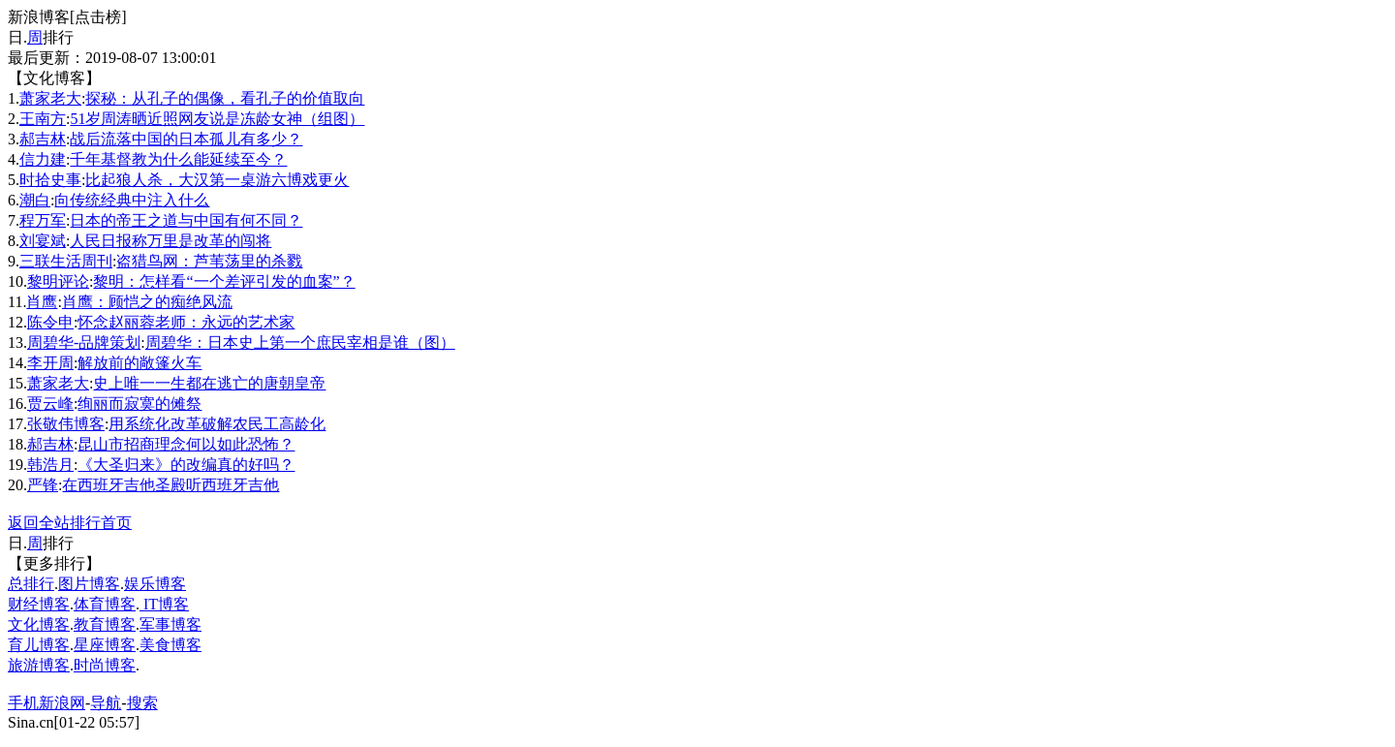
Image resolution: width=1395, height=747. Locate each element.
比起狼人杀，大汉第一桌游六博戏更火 (217, 179)
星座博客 (105, 645)
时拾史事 (50, 179)
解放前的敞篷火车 (140, 363)
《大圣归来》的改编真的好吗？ (186, 464)
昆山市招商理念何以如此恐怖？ (186, 444)
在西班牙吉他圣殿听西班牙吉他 (170, 485)
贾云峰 (50, 403)
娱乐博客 (155, 584)
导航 (105, 703)
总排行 (31, 584)
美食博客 (171, 645)
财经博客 (39, 604)
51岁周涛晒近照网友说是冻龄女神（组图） (217, 118)
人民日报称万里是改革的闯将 (170, 241)
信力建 (42, 159)
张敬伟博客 (66, 424)
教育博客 (105, 624)
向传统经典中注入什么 (131, 200)
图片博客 (89, 584)
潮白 (34, 200)
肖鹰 (41, 302)
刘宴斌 (42, 241)
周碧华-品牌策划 (83, 342)
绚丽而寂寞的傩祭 (140, 403)
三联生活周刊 (65, 261)
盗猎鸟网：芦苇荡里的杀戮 (209, 261)
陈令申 (50, 322)
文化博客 (39, 624)
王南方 (42, 118)
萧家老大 (50, 98)
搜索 (142, 703)
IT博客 (164, 604)
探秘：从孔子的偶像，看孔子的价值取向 (224, 98)
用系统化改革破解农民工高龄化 (217, 424)
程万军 (42, 220)
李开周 (50, 363)
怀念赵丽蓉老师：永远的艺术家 (186, 322)
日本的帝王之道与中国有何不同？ (186, 220)
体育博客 (105, 604)
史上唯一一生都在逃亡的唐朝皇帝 (209, 383)
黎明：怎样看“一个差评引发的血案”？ (224, 281)
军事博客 (171, 624)
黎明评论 (58, 281)
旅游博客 (39, 665)
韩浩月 (50, 464)
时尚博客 (105, 665)
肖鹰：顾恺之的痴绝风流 (147, 302)
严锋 (42, 485)
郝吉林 (42, 139)
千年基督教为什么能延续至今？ (178, 159)
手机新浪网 (46, 703)
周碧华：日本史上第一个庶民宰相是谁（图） (300, 342)
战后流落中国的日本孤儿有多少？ (186, 139)
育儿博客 (39, 645)
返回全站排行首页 (70, 522)
